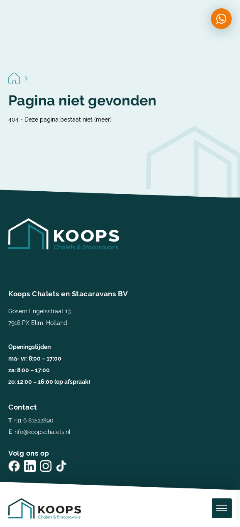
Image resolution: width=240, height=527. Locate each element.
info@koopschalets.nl (39, 432)
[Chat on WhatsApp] (221, 18)
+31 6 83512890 (31, 420)
